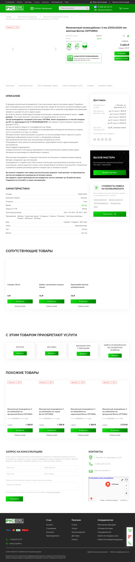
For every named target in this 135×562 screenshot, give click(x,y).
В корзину (122, 53)
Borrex (99, 38)
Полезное (76, 520)
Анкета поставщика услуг (108, 536)
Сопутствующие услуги (72, 86)
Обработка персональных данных (97, 552)
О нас (48, 520)
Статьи (74, 525)
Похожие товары (105, 86)
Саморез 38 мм (13, 285)
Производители (56, 2)
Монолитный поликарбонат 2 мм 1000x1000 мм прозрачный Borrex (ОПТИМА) (19, 411)
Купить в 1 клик (122, 59)
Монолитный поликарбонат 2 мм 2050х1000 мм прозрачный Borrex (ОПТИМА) (114, 411)
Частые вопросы (78, 532)
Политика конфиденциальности (119, 552)
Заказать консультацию (120, 2)
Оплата (19, 2)
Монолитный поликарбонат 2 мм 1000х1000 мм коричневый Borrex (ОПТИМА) (83, 411)
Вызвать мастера (110, 173)
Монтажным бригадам (107, 525)
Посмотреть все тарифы (104, 134)
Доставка (28, 2)
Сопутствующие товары (47, 86)
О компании (10, 2)
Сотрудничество (105, 520)
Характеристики (26, 86)
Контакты (45, 2)
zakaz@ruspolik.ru (103, 10)
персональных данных (53, 492)
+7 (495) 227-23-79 (104, 7)
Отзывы (90, 86)
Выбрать (20, 353)
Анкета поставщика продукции (110, 540)
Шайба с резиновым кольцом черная (51, 286)
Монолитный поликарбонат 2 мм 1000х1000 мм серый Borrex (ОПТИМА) (51, 411)
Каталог (49, 525)
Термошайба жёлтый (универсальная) (79, 286)
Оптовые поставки (105, 528)
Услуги (36, 2)
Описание (10, 86)
